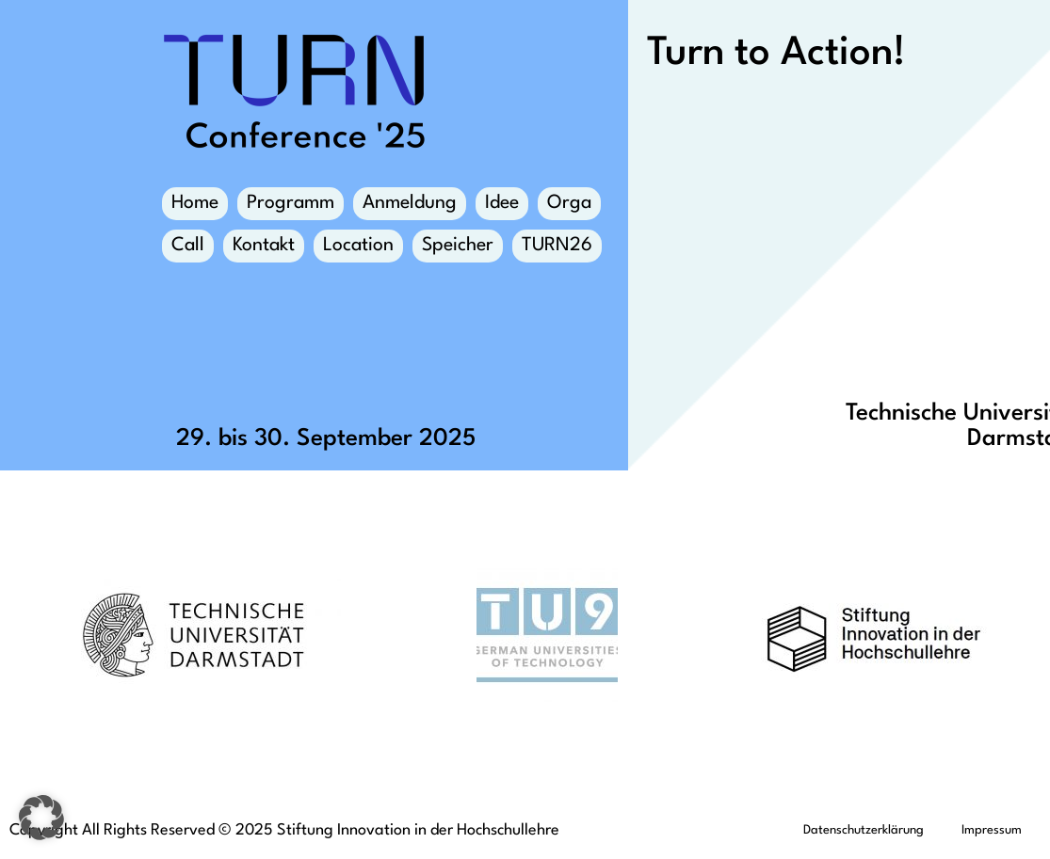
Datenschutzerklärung (863, 830)
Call (187, 245)
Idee (502, 207)
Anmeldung (410, 203)
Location (358, 249)
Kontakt (264, 249)
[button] (41, 817)
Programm (290, 203)
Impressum (991, 830)
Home (194, 203)
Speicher (457, 249)
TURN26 (557, 245)
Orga (569, 207)
